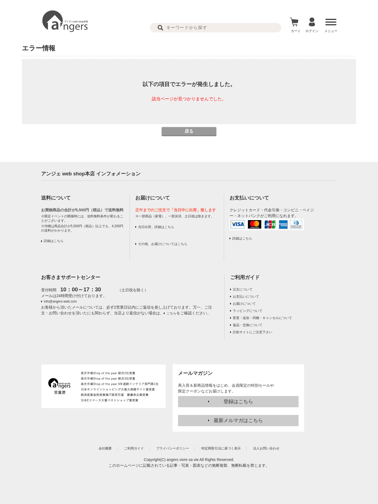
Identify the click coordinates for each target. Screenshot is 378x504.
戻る (189, 131)
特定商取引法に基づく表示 (221, 448)
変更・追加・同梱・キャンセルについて (262, 318)
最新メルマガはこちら (238, 420)
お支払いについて (246, 296)
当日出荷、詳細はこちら (156, 227)
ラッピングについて (247, 311)
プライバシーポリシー (172, 448)
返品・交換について (247, 325)
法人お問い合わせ (266, 448)
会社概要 (105, 448)
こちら (171, 313)
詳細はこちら (54, 241)
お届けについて (244, 304)
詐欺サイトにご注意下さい (252, 332)
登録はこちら (238, 401)
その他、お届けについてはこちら (162, 244)
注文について (243, 289)
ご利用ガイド (245, 277)
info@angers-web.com (60, 301)
